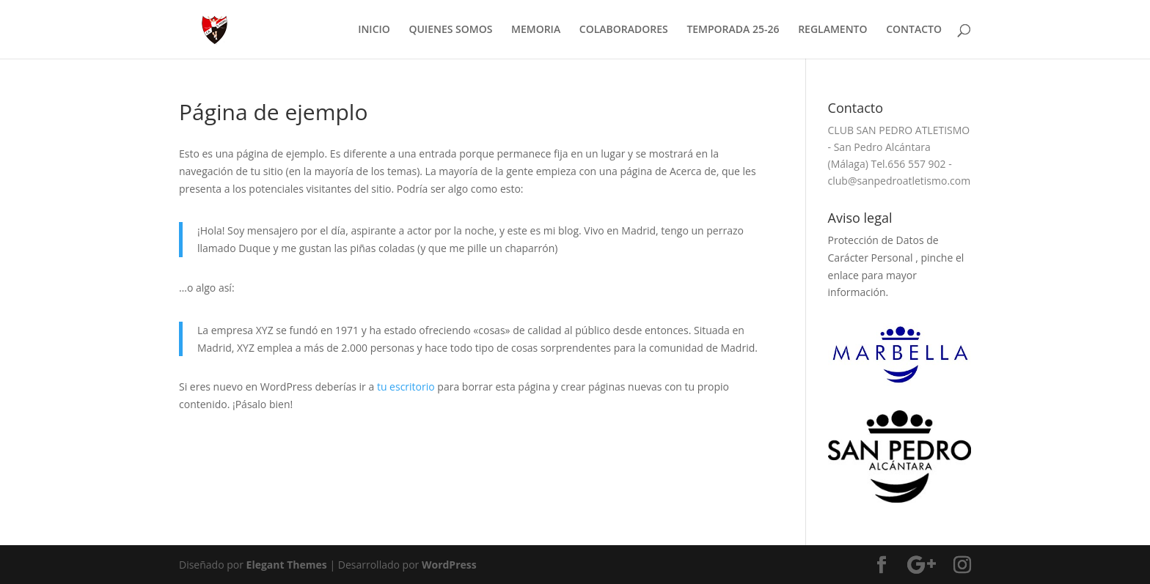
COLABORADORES (623, 30)
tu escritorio (406, 386)
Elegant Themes (286, 565)
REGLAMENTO (832, 30)
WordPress (449, 565)
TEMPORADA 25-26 (732, 30)
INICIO (374, 30)
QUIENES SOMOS (450, 30)
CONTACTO (914, 30)
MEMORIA (535, 30)
